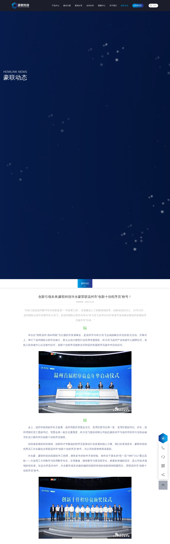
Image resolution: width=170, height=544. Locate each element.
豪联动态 (124, 5)
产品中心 (55, 5)
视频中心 (101, 5)
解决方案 (67, 5)
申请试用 (137, 5)
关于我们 (113, 5)
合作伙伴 (90, 5)
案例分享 (78, 5)
